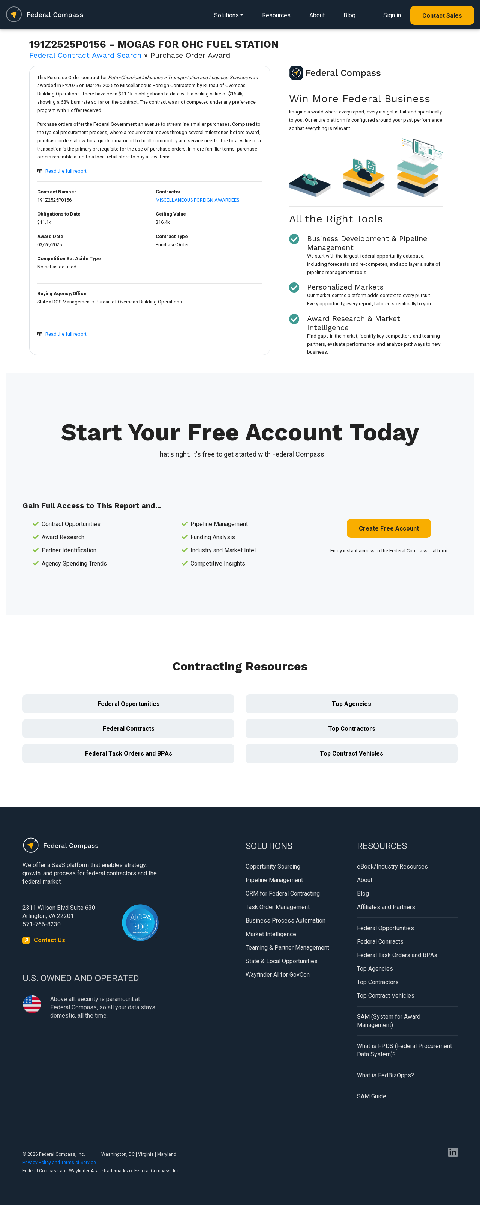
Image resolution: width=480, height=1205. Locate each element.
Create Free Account (389, 528)
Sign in (392, 15)
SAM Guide (371, 1096)
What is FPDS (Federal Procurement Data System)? (404, 1050)
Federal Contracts (128, 728)
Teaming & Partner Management (287, 947)
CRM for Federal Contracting (283, 893)
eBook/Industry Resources (392, 866)
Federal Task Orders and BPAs (128, 753)
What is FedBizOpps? (385, 1075)
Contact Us (49, 940)
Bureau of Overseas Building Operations (139, 302)
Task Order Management (278, 907)
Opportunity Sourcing (273, 866)
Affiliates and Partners (386, 907)
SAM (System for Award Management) (388, 1021)
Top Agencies (351, 703)
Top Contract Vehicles (351, 753)
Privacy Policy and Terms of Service (59, 1162)
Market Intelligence (271, 934)
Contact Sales (442, 15)
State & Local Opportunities (282, 961)
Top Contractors (351, 728)
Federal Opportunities (129, 703)
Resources (276, 15)
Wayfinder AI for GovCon (278, 974)
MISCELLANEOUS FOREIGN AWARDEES (197, 200)
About (317, 15)
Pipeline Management (274, 880)
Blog (350, 15)
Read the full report (66, 171)
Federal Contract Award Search (85, 55)
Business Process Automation (286, 920)
